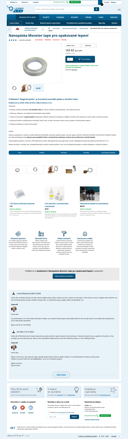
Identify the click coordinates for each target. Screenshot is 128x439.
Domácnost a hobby (84, 235)
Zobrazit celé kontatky (91, 419)
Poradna (60, 17)
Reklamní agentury (18, 235)
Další (38, 88)
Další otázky (61, 375)
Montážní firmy (41, 235)
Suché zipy (30, 23)
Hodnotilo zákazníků (25, 40)
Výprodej (101, 23)
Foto (19, 152)
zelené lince (71, 395)
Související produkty (108, 152)
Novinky (74, 17)
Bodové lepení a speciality (50, 23)
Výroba (88, 17)
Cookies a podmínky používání (87, 436)
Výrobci (114, 23)
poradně (59, 395)
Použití (46, 17)
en (119, 9)
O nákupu (36, 2)
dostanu (74, 70)
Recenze (64, 152)
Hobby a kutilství (64, 235)
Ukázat (113, 2)
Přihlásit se (13, 2)
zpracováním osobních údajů (66, 412)
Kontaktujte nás (105, 395)
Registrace (25, 2)
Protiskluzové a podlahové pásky (79, 23)
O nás (100, 17)
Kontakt (114, 17)
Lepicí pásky (14, 23)
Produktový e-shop (27, 17)
